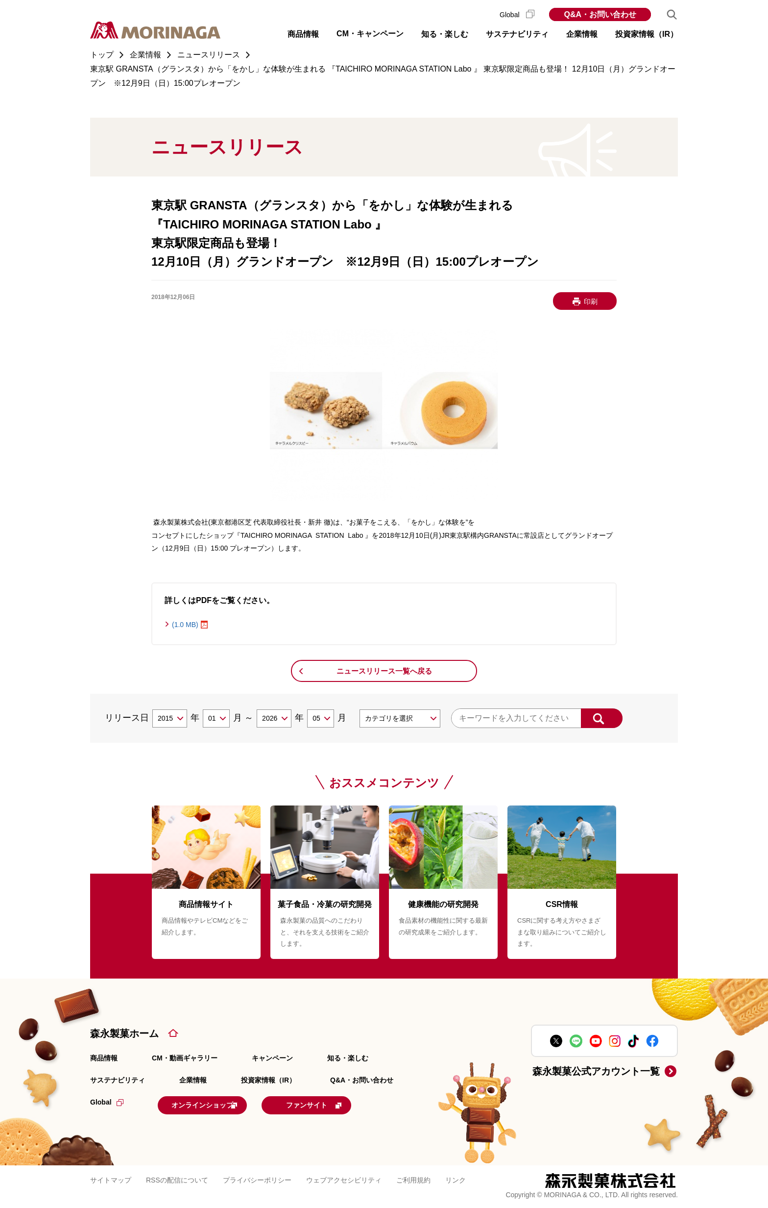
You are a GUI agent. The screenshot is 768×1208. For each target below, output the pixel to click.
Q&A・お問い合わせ (600, 14)
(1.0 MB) (185, 625)
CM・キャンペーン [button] (370, 33)
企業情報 (193, 1080)
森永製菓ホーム (124, 1033)
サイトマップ (110, 1179)
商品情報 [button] (303, 34)
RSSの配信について (177, 1179)
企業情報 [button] (582, 34)
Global (517, 15)
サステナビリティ (117, 1080)
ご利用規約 (413, 1179)
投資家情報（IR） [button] (646, 34)
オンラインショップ (218, 1104)
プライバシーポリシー (257, 1179)
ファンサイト (346, 1104)
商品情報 (104, 1058)
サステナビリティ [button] (517, 34)
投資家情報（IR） (268, 1080)
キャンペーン (272, 1058)
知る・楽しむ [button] (444, 34)
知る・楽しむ (347, 1058)
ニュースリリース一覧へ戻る (384, 671)
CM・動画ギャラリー (184, 1058)
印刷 (591, 301)
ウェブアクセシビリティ (344, 1179)
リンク (455, 1179)
